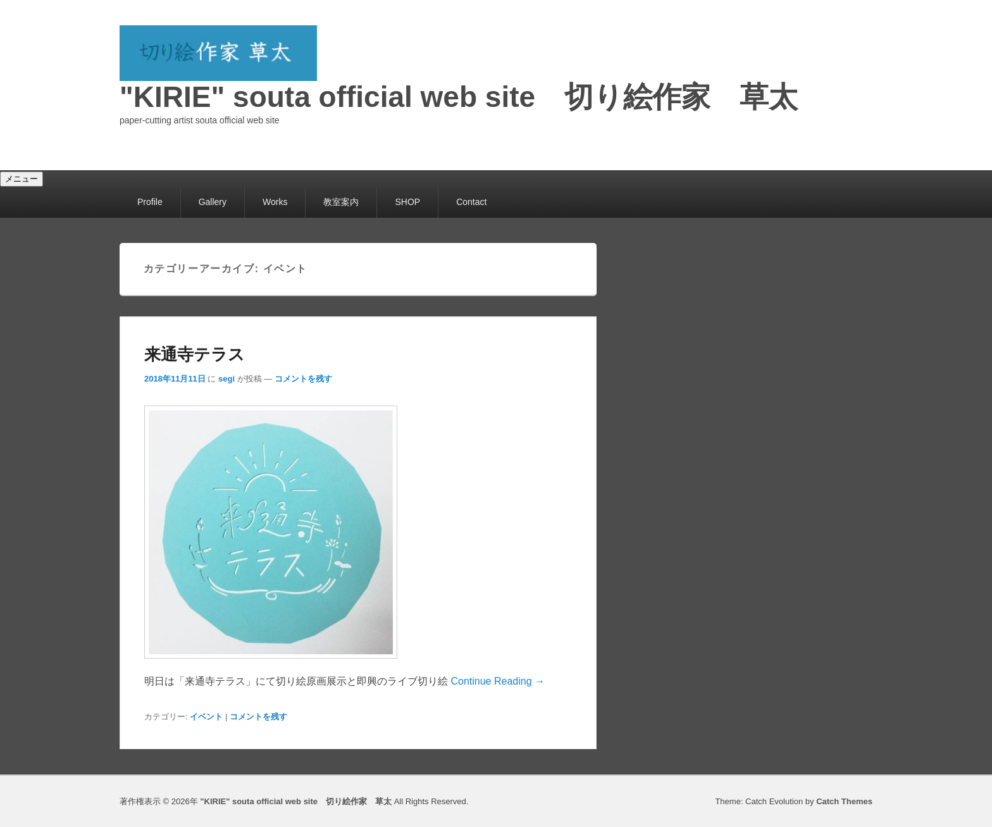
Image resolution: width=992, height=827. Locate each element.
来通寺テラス (194, 354)
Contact (471, 202)
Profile (150, 202)
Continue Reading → (497, 681)
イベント (206, 716)
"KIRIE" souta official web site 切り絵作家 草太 (459, 96)
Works (275, 202)
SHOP (407, 202)
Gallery (212, 202)
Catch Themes (844, 801)
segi (226, 378)
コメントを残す (303, 378)
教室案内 (341, 202)
